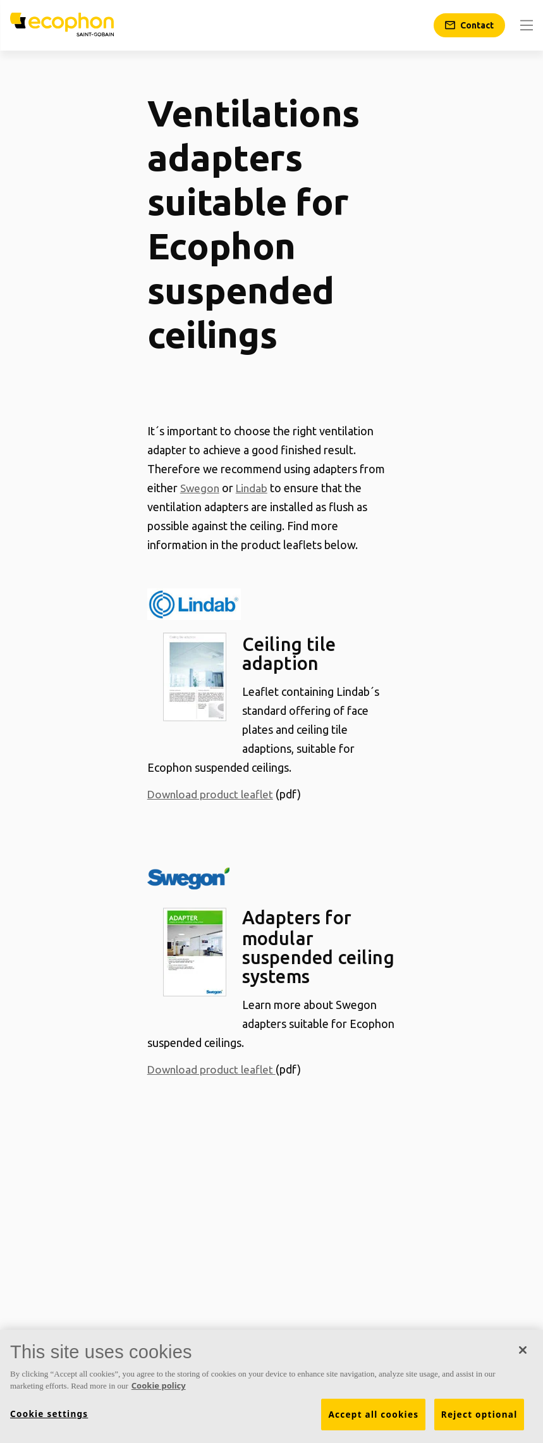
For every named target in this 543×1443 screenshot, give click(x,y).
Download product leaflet (212, 794)
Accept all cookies (373, 1414)
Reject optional (479, 1414)
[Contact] (469, 25)
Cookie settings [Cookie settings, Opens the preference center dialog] (49, 1414)
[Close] (523, 1350)
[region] (271, 1386)
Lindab (254, 487)
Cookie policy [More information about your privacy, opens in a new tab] (158, 1385)
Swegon (200, 487)
